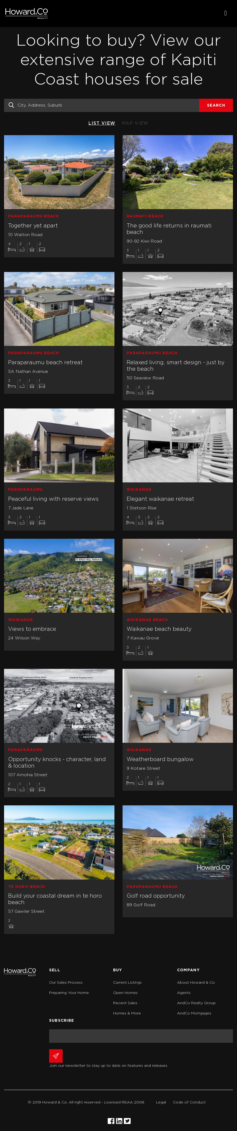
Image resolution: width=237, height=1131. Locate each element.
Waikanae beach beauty (159, 629)
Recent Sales (125, 1003)
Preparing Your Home (69, 993)
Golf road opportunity (156, 896)
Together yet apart (33, 226)
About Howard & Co (196, 982)
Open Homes (125, 993)
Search (216, 105)
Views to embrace (32, 629)
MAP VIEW (135, 123)
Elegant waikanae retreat (160, 499)
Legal (161, 1102)
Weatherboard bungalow (160, 759)
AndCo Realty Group (196, 1003)
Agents (184, 993)
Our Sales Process (66, 982)
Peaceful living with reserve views (53, 499)
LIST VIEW (102, 123)
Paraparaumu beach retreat (45, 362)
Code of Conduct (189, 1102)
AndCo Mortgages (194, 1013)
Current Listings (127, 982)
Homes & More (127, 1013)
